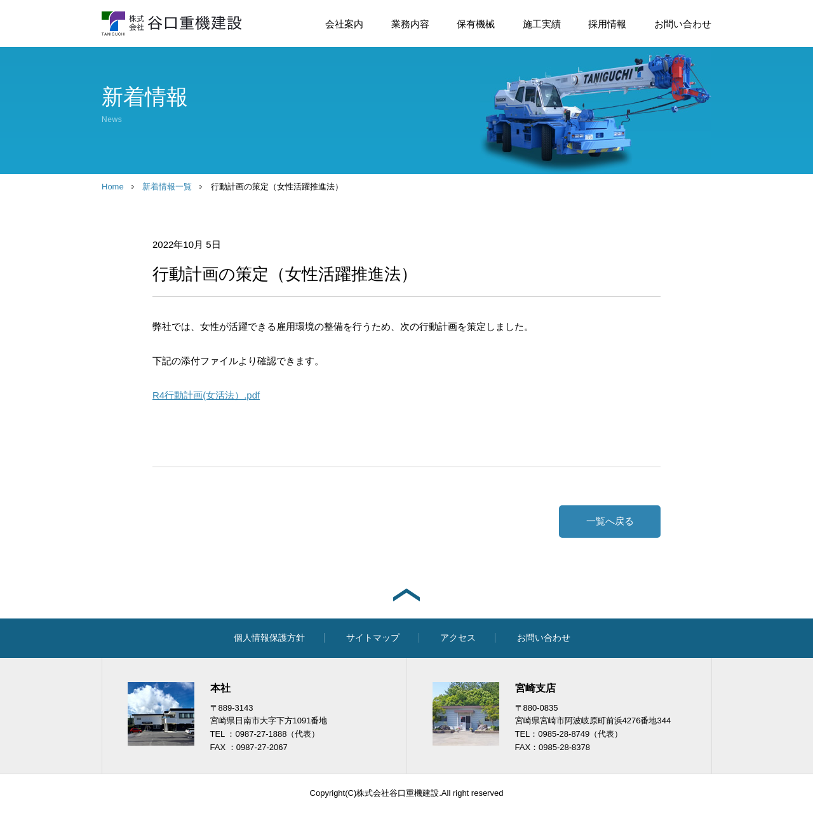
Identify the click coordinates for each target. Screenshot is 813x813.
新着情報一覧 (167, 186)
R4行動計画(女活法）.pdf (206, 395)
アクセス (458, 637)
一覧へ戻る (610, 521)
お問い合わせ (682, 23)
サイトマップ (373, 637)
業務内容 (410, 23)
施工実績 (542, 23)
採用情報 (607, 23)
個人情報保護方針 (269, 637)
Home (113, 186)
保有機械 (476, 23)
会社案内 (344, 23)
